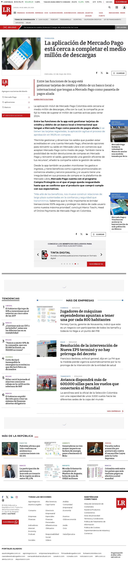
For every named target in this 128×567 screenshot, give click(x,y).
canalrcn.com (58, 556)
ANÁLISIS (80, 13)
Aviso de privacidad (92, 516)
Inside (65, 525)
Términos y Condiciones (93, 519)
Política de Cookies (92, 527)
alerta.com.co (7, 559)
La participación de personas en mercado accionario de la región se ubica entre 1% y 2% (30, 473)
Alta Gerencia (51, 502)
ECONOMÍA (30, 13)
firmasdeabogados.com (71, 553)
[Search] (109, 7)
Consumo (32, 510)
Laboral (9, 306)
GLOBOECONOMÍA (56, 13)
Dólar (28, 23)
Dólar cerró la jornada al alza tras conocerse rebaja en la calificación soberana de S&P (18, 383)
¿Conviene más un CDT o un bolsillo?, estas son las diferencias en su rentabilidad (18, 329)
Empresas (32, 516)
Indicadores (33, 525)
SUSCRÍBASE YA (96, 264)
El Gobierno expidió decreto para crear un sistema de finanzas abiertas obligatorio (16, 400)
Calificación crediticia (92, 19)
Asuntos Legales (34, 504)
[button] (37, 255)
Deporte (65, 465)
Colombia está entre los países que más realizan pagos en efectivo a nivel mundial (115, 473)
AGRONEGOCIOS (70, 13)
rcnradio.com (72, 556)
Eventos (66, 516)
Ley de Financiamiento (112, 19)
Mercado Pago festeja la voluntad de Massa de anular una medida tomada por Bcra (119, 150)
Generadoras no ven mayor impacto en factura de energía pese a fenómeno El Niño (72, 451)
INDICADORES (114, 13)
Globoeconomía (69, 519)
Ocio (65, 528)
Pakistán (23, 443)
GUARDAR (119, 73)
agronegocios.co (30, 553)
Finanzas (31, 519)
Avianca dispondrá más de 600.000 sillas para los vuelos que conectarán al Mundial (89, 384)
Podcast (31, 534)
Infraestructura (51, 525)
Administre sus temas (12, 115)
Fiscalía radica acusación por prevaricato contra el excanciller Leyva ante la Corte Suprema (115, 452)
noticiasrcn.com (86, 556)
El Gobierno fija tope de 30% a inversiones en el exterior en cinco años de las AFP (17, 312)
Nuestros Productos (92, 510)
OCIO (46, 13)
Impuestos (20, 23)
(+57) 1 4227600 (8, 514)
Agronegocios (34, 502)
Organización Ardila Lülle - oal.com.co (117, 555)
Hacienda (9, 357)
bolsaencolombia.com (92, 553)
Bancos (9, 323)
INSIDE (122, 13)
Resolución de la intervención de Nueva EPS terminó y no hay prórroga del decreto (89, 349)
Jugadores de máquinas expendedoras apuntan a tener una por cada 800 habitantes (87, 315)
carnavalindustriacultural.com (39, 556)
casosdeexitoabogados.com (13, 556)
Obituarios (50, 528)
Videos (48, 540)
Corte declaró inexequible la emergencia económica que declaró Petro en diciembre (18, 365)
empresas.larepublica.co (49, 553)
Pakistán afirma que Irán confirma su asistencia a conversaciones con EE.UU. (30, 451)
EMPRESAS (39, 13)
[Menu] (15, 12)
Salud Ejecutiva (69, 534)
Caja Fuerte (50, 504)
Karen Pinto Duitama (43, 99)
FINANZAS (21, 13)
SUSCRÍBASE (121, 2)
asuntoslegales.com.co (11, 553)
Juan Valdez (43, 19)
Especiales (50, 516)
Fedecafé (54, 19)
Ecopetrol (78, 19)
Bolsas (8, 340)
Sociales (31, 540)
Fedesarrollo (65, 19)
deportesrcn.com (23, 559)
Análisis (65, 502)
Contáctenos (89, 513)
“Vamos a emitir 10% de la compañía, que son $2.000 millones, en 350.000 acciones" (17, 346)
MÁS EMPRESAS (114, 411)
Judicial (108, 443)
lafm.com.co (100, 556)
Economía (67, 510)
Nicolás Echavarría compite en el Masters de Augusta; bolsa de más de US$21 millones (72, 473)
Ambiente (66, 443)
